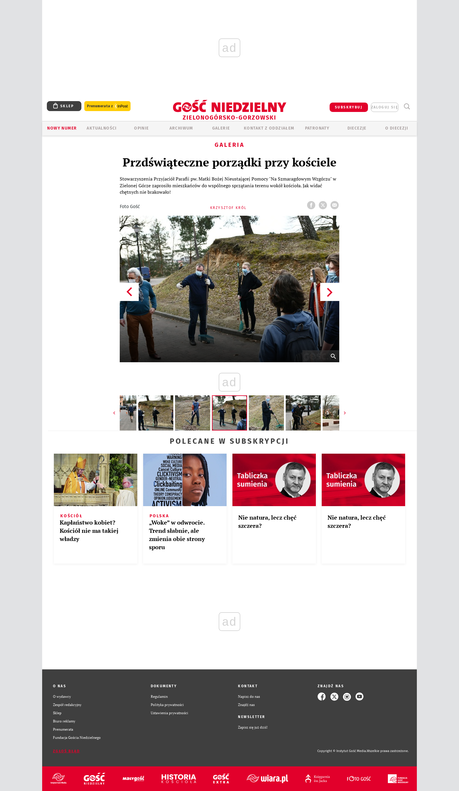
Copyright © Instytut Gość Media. (342, 751)
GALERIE (221, 128)
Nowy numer (62, 128)
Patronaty (317, 128)
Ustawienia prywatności (169, 713)
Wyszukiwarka (406, 106)
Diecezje (356, 128)
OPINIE (141, 128)
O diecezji (396, 128)
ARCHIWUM (181, 128)
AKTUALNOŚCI (102, 128)
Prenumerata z (107, 106)
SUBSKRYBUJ (348, 107)
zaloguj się (384, 107)
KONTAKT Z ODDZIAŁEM (269, 128)
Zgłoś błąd (66, 751)
